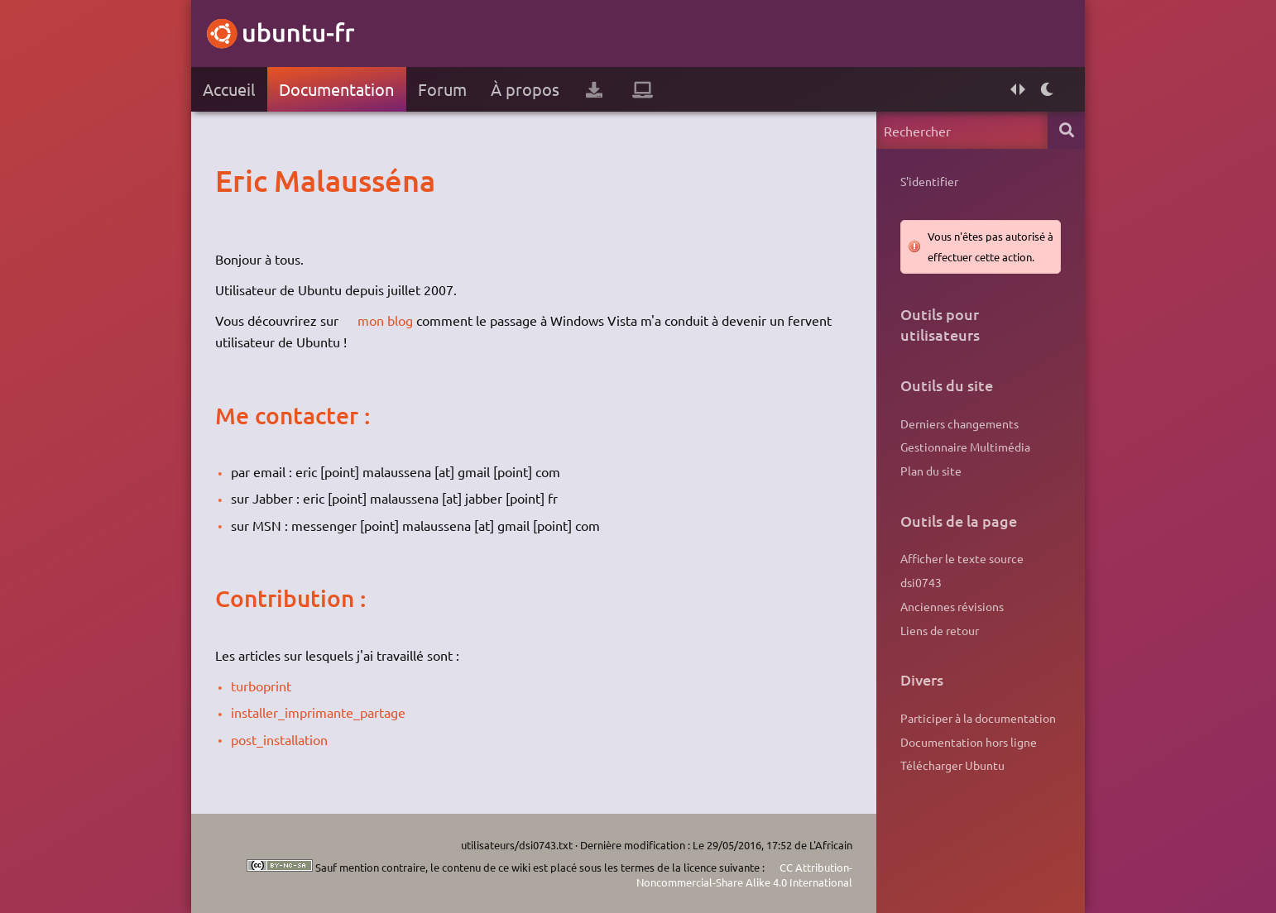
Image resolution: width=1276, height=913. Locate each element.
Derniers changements (959, 423)
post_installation (279, 739)
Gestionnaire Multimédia (965, 446)
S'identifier (929, 181)
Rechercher (1066, 130)
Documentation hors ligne (968, 741)
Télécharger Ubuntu (952, 765)
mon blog (385, 320)
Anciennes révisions (952, 606)
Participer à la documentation (978, 717)
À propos (525, 89)
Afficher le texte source (962, 558)
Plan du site (931, 470)
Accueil (229, 89)
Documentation (336, 89)
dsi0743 (921, 582)
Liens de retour (939, 630)
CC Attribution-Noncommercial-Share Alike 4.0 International (744, 874)
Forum (442, 89)
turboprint (261, 685)
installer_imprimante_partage (318, 712)
